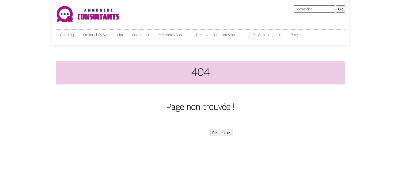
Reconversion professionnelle (220, 34)
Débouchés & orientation (103, 34)
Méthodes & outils (173, 34)
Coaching (67, 34)
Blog (294, 34)
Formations (141, 34)
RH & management (267, 34)
